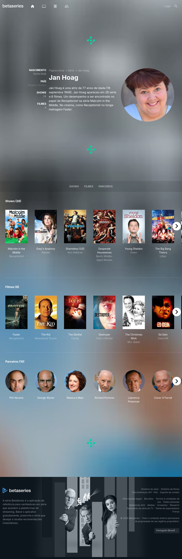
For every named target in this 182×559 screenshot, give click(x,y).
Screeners (162, 505)
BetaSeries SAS (137, 505)
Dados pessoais (171, 502)
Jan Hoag (83, 70)
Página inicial (56, 70)
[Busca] (176, 6)
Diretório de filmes (170, 489)
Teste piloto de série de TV (139, 508)
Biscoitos (148, 498)
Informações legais (132, 498)
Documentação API (142, 492)
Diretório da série (149, 489)
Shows (74, 186)
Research (174, 505)
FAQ (156, 492)
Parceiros (105, 186)
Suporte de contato (169, 492)
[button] (16, 386)
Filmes (88, 186)
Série (71, 70)
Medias (151, 505)
